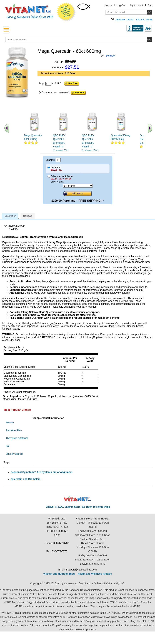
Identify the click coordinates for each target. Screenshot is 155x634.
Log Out (121, 5)
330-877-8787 (60, 551)
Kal (7, 445)
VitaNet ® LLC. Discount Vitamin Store (77, 499)
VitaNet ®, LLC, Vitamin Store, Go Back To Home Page (78, 506)
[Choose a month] (78, 186)
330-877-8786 (61, 543)
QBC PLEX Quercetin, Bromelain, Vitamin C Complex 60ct (60, 143)
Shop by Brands (15, 453)
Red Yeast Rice (14, 430)
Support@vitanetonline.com (81, 569)
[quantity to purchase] (48, 84)
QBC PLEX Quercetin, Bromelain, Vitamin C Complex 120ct (90, 143)
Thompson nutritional (17, 437)
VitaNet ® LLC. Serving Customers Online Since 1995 (29, 11)
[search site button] (149, 39)
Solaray (10, 422)
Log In (108, 5)
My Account (136, 5)
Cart (150, 5)
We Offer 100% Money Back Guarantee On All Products (66, 12)
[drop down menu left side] (6, 29)
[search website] (79, 39)
